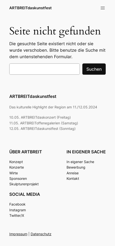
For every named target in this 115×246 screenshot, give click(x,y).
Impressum (18, 234)
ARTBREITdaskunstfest (30, 8)
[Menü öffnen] (103, 8)
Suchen (94, 69)
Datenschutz (41, 234)
